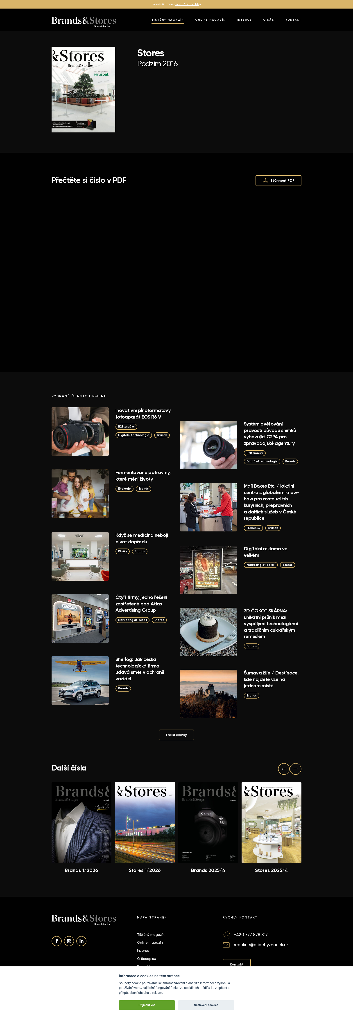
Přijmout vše (147, 1005)
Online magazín (210, 19)
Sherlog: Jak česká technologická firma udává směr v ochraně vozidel (140, 669)
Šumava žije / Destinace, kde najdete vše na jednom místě (271, 679)
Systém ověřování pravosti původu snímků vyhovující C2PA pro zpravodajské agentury (270, 433)
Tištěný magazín (168, 19)
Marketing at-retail (261, 565)
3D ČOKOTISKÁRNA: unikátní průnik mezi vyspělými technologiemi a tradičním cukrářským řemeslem (271, 623)
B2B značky (126, 426)
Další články (176, 735)
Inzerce (244, 19)
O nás (268, 19)
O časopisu (146, 959)
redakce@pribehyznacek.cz (261, 944)
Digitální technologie (133, 435)
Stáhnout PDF (278, 180)
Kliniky (122, 551)
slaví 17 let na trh (187, 4)
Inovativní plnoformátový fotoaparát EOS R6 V (143, 413)
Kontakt (293, 19)
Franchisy (253, 528)
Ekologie (124, 488)
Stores (287, 565)
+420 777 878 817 (251, 934)
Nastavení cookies (206, 1005)
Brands (162, 435)
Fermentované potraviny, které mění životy (143, 475)
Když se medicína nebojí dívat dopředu (141, 538)
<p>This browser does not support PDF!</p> (176, 271)
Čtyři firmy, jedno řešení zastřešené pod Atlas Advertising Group (141, 603)
